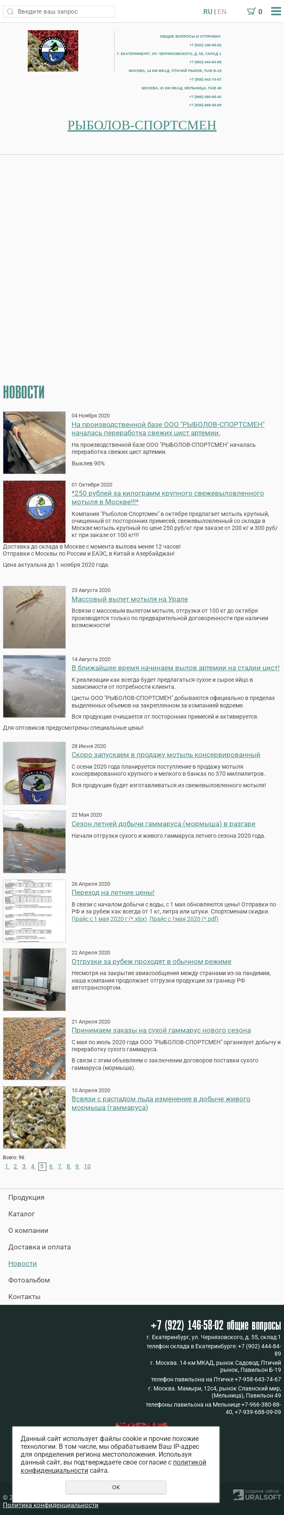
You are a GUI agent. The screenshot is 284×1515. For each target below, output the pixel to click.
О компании (28, 1230)
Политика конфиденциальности (51, 1505)
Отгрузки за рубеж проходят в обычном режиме (151, 961)
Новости (22, 1263)
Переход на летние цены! (113, 892)
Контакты (24, 1296)
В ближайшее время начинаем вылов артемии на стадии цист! (175, 668)
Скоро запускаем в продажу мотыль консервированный (166, 754)
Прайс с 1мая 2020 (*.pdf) (184, 919)
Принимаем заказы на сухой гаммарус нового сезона (161, 1030)
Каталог (21, 1214)
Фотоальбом (29, 1280)
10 (87, 1166)
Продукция (26, 1197)
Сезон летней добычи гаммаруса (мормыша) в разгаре (163, 824)
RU (207, 11)
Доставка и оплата (39, 1247)
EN (221, 11)
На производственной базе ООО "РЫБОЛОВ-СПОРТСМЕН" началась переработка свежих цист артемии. (168, 428)
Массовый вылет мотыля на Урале (130, 599)
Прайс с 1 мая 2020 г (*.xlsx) (110, 919)
